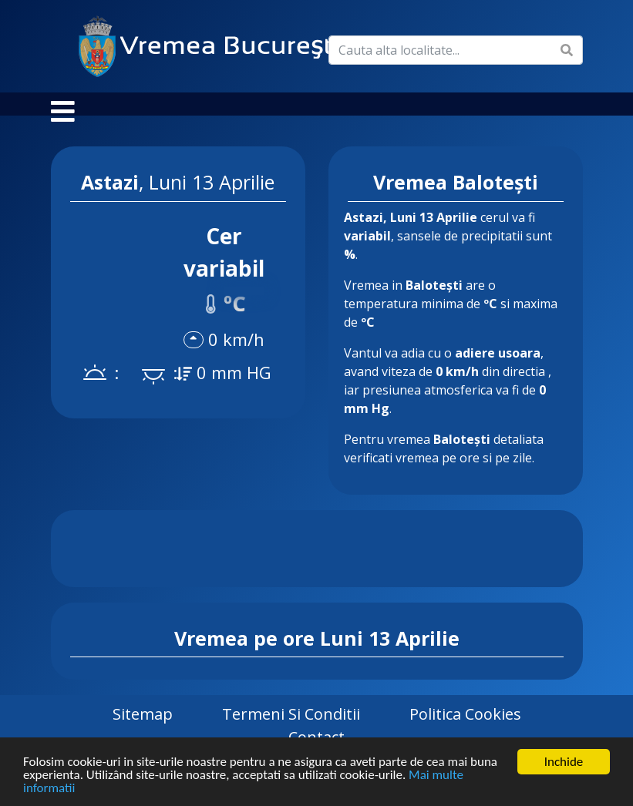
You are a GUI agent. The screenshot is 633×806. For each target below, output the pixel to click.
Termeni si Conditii (291, 729)
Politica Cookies (465, 729)
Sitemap (143, 729)
